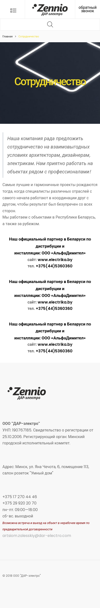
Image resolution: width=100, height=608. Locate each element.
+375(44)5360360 (54, 266)
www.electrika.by (55, 259)
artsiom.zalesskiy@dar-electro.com (36, 535)
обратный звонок (88, 9)
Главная (7, 36)
